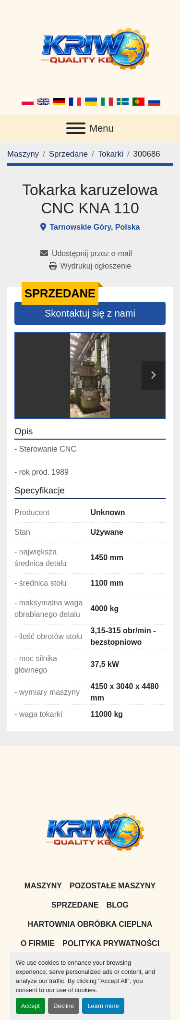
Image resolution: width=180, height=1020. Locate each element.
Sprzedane (75, 905)
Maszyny (43, 886)
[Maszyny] (23, 154)
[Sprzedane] (68, 154)
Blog (118, 905)
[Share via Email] (88, 253)
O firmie (38, 943)
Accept (30, 1005)
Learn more (103, 1005)
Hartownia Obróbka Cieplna (90, 924)
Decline (63, 1005)
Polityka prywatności (110, 943)
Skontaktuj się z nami (90, 313)
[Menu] (75, 128)
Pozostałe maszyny (113, 886)
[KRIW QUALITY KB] (90, 830)
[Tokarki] (110, 154)
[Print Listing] (90, 266)
